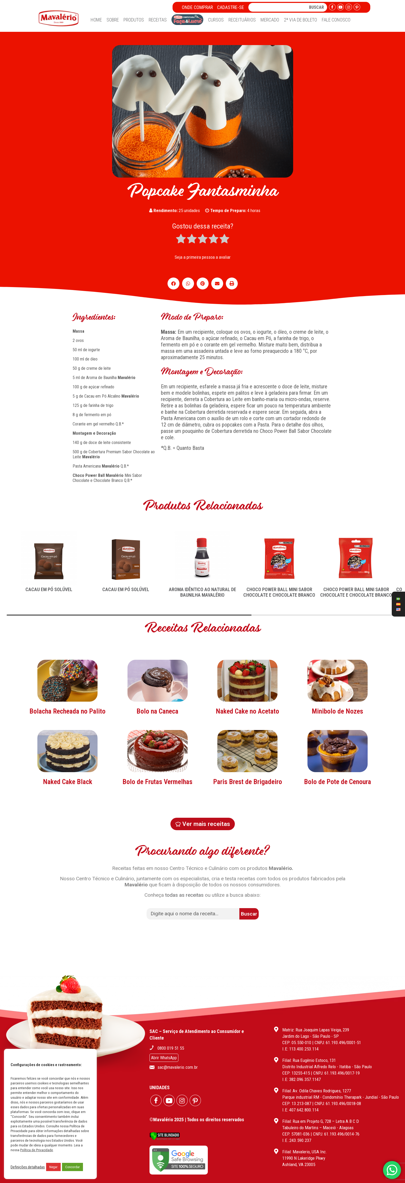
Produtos (134, 20)
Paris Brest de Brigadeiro (247, 834)
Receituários (242, 20)
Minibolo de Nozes (337, 764)
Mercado (270, 20)
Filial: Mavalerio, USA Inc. (304, 1151)
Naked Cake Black (67, 834)
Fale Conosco (336, 20)
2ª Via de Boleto (300, 20)
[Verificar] (164, 1138)
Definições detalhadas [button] (28, 1167)
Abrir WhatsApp (164, 1057)
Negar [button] (53, 1167)
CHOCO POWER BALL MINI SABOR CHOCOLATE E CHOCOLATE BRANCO (279, 592)
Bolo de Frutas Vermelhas (157, 834)
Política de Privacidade (36, 1150)
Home (96, 20)
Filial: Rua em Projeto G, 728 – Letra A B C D (320, 1121)
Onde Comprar (197, 7)
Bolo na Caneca (157, 764)
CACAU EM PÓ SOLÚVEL (48, 589)
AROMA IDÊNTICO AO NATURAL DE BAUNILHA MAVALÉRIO (202, 592)
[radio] (181, 239)
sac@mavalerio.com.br (177, 1067)
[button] (173, 283)
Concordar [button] (72, 1167)
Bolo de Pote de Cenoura (337, 834)
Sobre (113, 20)
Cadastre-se (230, 7)
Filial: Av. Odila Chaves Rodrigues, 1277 (316, 1090)
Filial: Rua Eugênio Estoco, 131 (309, 1060)
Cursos (216, 20)
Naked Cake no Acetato (247, 764)
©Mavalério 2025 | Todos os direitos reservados (196, 1119)
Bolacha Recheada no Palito (67, 764)
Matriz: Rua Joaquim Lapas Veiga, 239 (315, 1029)
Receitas (158, 20)
